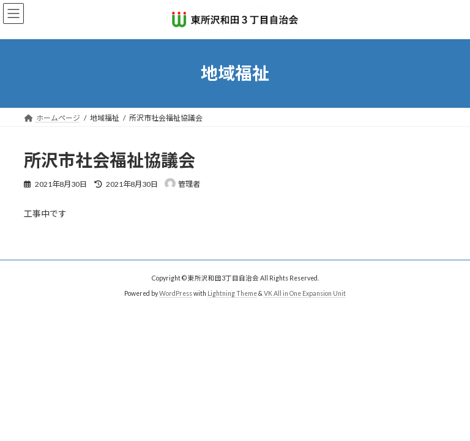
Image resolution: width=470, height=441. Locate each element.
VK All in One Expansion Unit (305, 293)
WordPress (175, 293)
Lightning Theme (232, 293)
